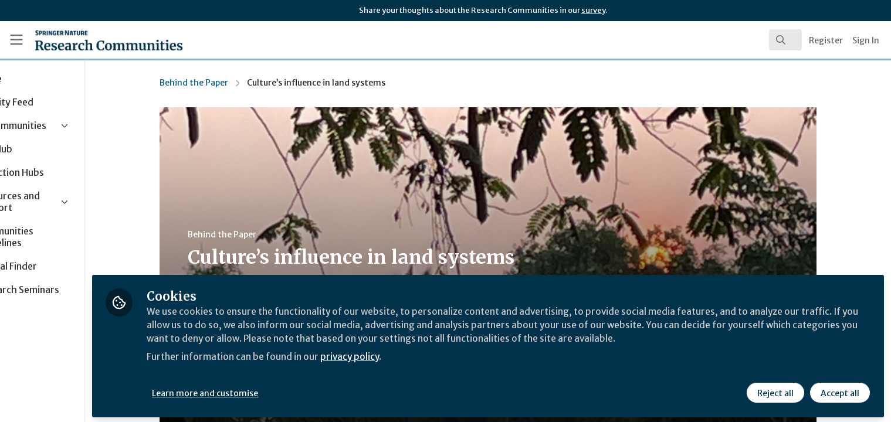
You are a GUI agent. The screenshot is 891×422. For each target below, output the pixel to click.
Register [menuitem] (826, 40)
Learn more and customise (271, 391)
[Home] (94, 39)
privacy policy (418, 354)
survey (593, 10)
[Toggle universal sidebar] (16, 39)
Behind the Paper (226, 82)
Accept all (839, 391)
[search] (785, 39)
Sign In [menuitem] (865, 40)
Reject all (775, 391)
